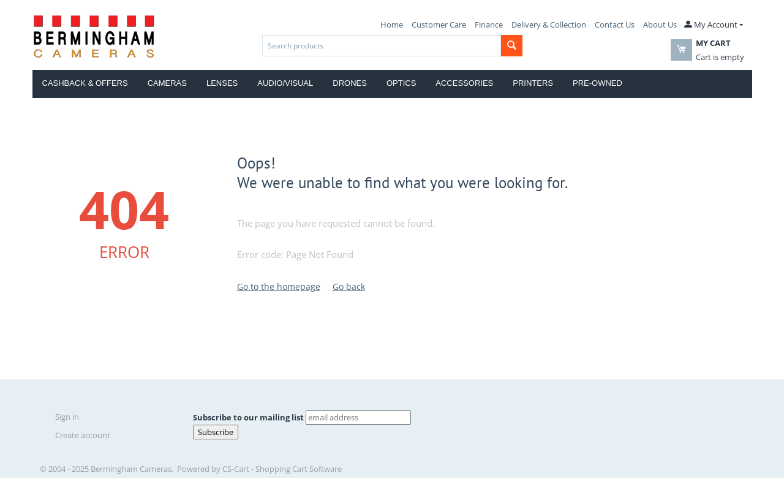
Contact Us (615, 24)
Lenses (222, 83)
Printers (533, 83)
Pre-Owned (597, 83)
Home (391, 24)
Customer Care (439, 24)
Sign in (67, 416)
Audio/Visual (285, 83)
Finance (489, 24)
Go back (349, 286)
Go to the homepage (278, 286)
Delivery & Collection (548, 24)
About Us (660, 24)
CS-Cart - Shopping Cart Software (282, 468)
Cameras (167, 83)
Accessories (464, 83)
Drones (350, 83)
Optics (401, 83)
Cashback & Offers (85, 83)
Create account (82, 435)
